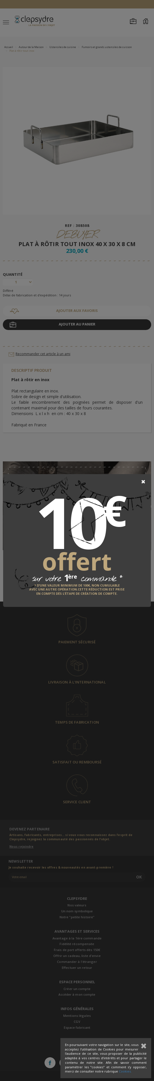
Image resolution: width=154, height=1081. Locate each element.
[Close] (143, 482)
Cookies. (125, 1071)
